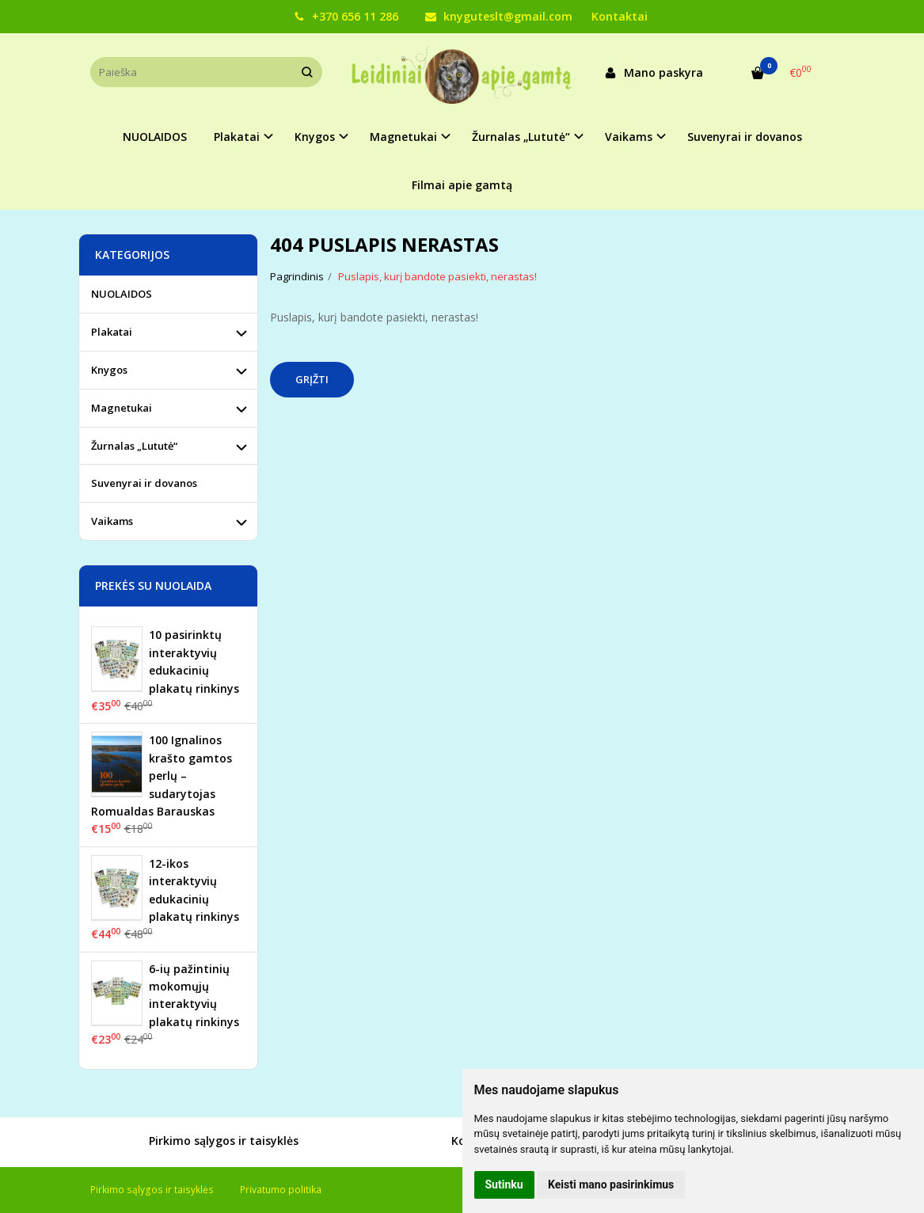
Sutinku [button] (504, 1184)
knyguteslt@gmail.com (498, 16)
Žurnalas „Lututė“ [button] (521, 136)
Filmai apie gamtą (462, 184)
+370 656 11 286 (346, 16)
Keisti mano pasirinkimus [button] (611, 1184)
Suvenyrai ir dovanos (744, 136)
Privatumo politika (280, 1189)
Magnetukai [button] (403, 136)
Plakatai (111, 332)
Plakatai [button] (237, 136)
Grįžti (312, 379)
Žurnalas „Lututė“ (134, 446)
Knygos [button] (315, 136)
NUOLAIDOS (155, 136)
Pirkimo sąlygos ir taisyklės (206, 1142)
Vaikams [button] (628, 136)
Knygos (109, 370)
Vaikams (112, 521)
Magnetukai (121, 408)
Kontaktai (619, 16)
